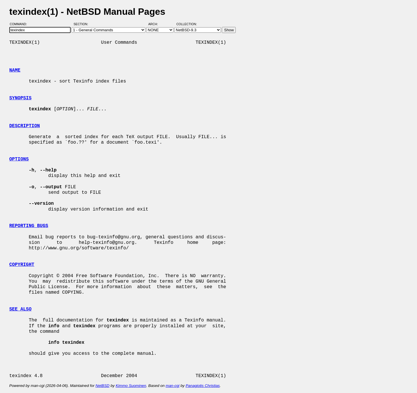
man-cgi (172, 385)
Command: (20, 24)
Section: (82, 24)
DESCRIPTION (24, 126)
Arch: (155, 24)
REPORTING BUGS (28, 226)
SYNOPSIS (20, 98)
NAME (14, 70)
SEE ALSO (20, 309)
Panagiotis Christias (203, 385)
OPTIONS (19, 159)
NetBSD (102, 385)
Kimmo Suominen (131, 385)
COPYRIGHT (21, 265)
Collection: (186, 24)
